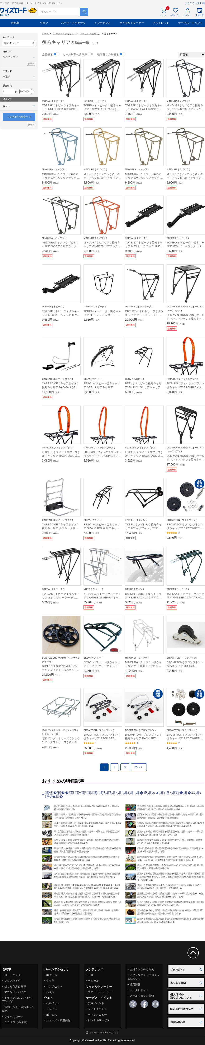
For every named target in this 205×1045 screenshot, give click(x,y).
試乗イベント (96, 1003)
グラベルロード (13, 1016)
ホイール (51, 975)
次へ (138, 767)
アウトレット (161, 22)
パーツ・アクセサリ (73, 22)
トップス (51, 1008)
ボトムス (51, 1014)
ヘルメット (53, 1003)
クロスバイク (12, 980)
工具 (90, 975)
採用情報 (135, 984)
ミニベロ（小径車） (16, 1022)
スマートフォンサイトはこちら (104, 1032)
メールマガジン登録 (142, 995)
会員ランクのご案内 (142, 969)
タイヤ (50, 980)
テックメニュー (97, 1014)
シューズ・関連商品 (58, 1020)
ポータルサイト (139, 990)
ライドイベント (97, 1008)
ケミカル (93, 980)
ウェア (44, 22)
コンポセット (54, 986)
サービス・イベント (190, 22)
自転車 (15, 22)
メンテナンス (102, 22)
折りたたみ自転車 (15, 986)
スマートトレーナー (100, 992)
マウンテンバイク (15, 992)
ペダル (50, 992)
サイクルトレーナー (132, 22)
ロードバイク (12, 975)
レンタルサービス (99, 1020)
